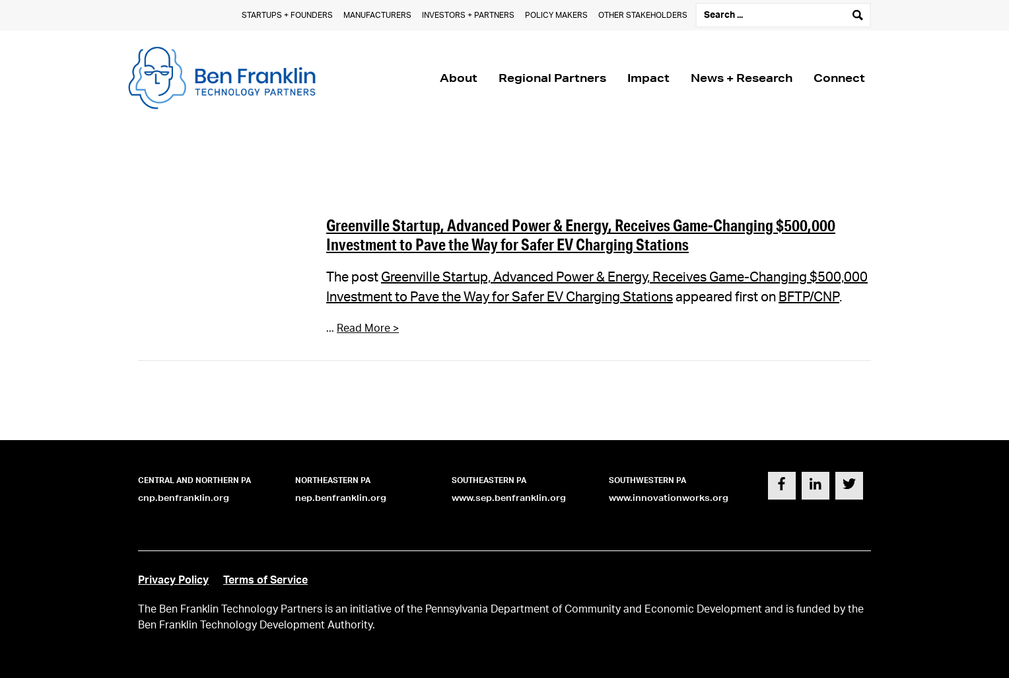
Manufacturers (377, 15)
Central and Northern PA (194, 480)
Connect (839, 78)
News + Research (741, 78)
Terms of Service (265, 580)
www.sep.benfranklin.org (509, 498)
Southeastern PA (489, 480)
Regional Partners (552, 78)
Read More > (368, 328)
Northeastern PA (332, 480)
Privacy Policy (173, 580)
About (458, 78)
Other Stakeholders (642, 15)
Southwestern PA (647, 480)
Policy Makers (556, 15)
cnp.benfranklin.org (183, 498)
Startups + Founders (287, 15)
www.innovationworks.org (668, 498)
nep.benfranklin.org (340, 498)
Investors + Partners (468, 15)
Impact (648, 78)
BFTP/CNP (809, 297)
